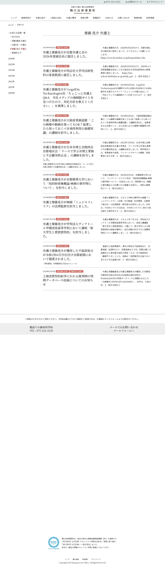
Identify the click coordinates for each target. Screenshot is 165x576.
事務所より (17, 52)
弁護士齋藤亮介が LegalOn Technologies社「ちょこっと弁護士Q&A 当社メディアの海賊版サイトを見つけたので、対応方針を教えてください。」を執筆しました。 (68, 97)
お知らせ (109, 17)
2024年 (11, 70)
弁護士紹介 (40, 17)
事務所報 (138, 17)
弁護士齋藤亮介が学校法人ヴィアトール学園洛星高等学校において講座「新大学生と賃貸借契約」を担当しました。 (68, 230)
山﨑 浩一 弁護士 (19, 44)
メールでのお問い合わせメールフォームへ (124, 328)
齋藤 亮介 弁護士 (19, 48)
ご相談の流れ (56, 17)
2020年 (11, 92)
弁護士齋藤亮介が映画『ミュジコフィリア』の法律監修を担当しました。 (68, 204)
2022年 (11, 81)
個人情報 (76, 559)
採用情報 (150, 17)
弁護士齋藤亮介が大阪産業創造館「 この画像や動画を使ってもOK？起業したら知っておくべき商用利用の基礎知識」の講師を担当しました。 (68, 126)
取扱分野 (84, 17)
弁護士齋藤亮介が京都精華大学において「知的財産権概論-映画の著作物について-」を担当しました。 (68, 183)
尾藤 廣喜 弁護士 (19, 40)
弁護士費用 (71, 17)
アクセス (156, 1)
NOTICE (16, 36)
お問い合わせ (123, 17)
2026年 (11, 58)
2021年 (11, 87)
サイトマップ (96, 559)
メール (135, 1)
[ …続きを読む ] (142, 76)
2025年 (11, 64)
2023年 (11, 75)
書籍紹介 (97, 17)
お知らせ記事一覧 (18, 32)
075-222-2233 (112, 1)
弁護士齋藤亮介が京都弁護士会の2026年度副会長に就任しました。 (65, 54)
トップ (14, 17)
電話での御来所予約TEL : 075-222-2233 (41, 328)
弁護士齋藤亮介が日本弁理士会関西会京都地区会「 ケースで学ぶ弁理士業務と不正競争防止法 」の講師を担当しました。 (68, 153)
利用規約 (85, 559)
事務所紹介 (26, 17)
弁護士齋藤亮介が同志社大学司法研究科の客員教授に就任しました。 (68, 72)
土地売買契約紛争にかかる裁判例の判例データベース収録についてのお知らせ (68, 280)
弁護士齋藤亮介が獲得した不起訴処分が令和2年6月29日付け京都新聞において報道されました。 (68, 254)
